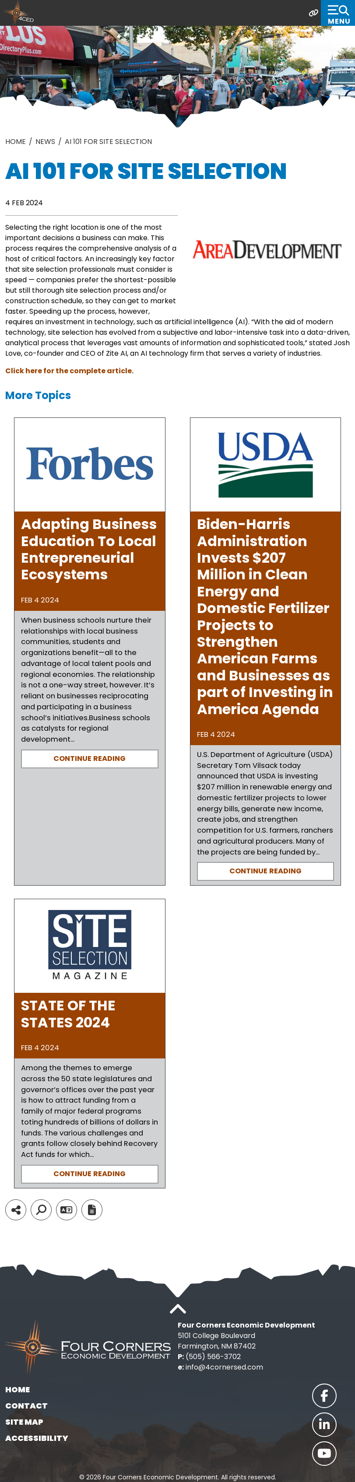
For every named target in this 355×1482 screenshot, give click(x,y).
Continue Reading (89, 758)
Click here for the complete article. (69, 371)
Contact (26, 1405)
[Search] (41, 1209)
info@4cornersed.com (224, 1367)
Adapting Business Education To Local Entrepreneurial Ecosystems (89, 549)
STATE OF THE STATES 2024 (68, 1013)
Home (17, 1389)
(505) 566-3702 (213, 1357)
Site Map (24, 1421)
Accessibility (36, 1438)
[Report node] (91, 1209)
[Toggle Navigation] (338, 13)
